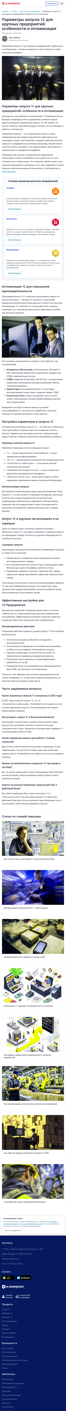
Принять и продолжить (13, 1227)
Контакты (6, 1407)
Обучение (6, 1387)
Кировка (6, 1325)
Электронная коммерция (29, 11)
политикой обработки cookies (32, 1220)
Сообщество (52, 3)
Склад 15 (6, 1306)
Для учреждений (9, 1352)
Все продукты (8, 1333)
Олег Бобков (14, 37)
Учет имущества (9, 1317)
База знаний (7, 1375)
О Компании (7, 1403)
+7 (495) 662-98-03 (24, 1250)
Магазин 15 (7, 1314)
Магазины (11, 218)
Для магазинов (9, 1348)
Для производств (10, 1360)
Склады (10, 187)
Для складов (7, 1345)
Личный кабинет (9, 1395)
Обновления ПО (9, 1383)
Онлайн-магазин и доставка (15, 1356)
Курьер (5, 1321)
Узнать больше (14, 208)
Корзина (6, 1399)
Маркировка (12, 249)
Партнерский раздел (11, 1391)
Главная (5, 11)
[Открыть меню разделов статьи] (62, 3)
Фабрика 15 (7, 1310)
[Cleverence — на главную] (11, 3)
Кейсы (5, 1364)
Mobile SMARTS (9, 1329)
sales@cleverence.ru (11, 1255)
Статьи (14, 11)
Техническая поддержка (13, 1379)
